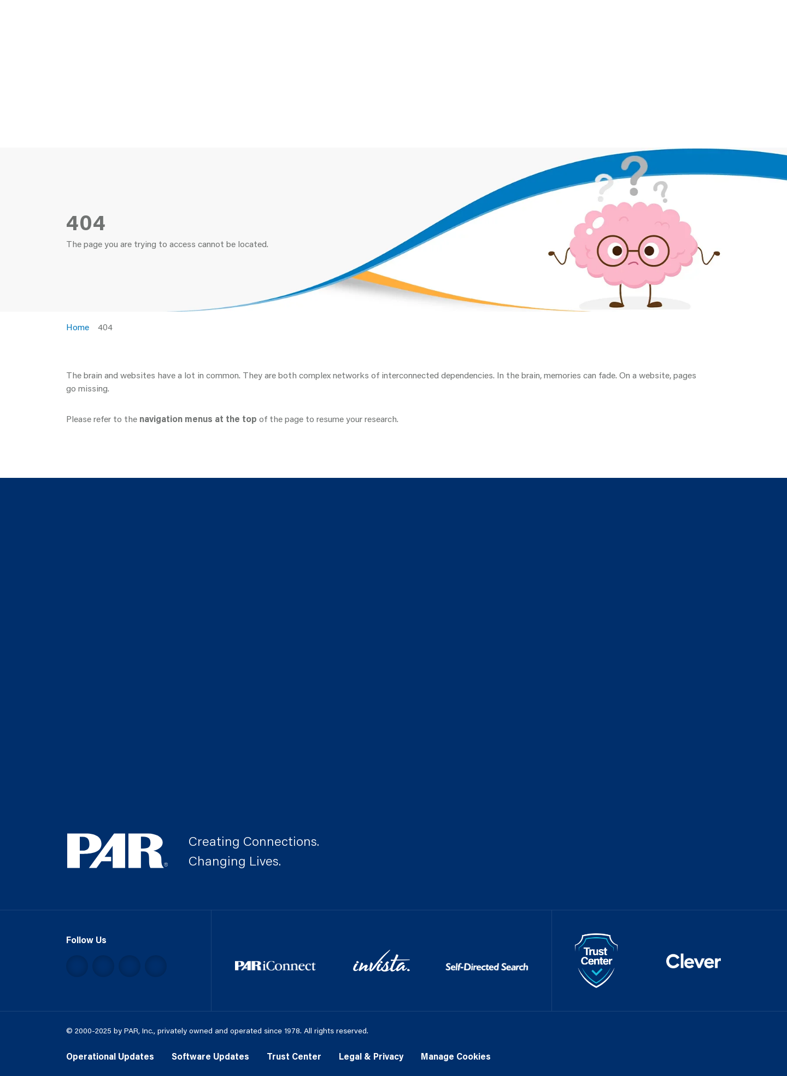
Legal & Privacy (371, 1056)
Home (77, 326)
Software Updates (210, 1056)
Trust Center (294, 1056)
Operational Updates (110, 1056)
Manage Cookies (456, 1056)
